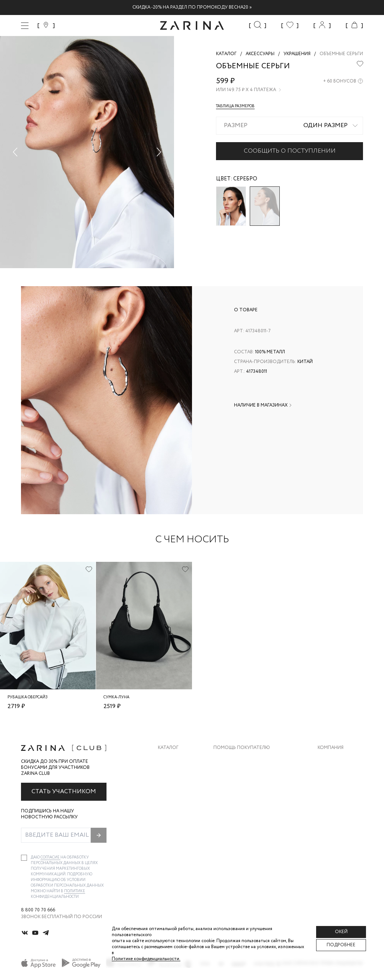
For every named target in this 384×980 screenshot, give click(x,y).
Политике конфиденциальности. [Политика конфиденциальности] (146, 959)
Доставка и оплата (238, 759)
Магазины (330, 819)
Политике (74, 891)
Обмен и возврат (234, 774)
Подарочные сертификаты (247, 819)
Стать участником (64, 791)
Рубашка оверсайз (28, 697)
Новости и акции (340, 804)
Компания (331, 748)
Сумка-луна (116, 697)
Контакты (330, 789)
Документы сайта (236, 834)
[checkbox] (24, 858)
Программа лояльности (244, 804)
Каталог (168, 748)
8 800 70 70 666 (38, 910)
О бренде (329, 759)
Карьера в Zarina (338, 774)
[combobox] (289, 126)
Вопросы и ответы (237, 789)
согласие (50, 857)
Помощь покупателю (241, 748)
